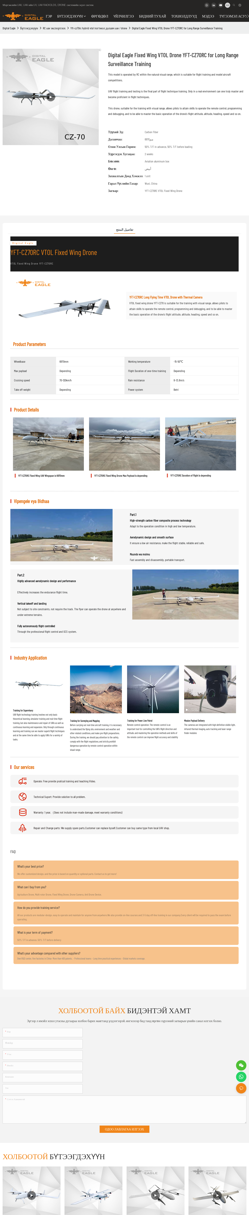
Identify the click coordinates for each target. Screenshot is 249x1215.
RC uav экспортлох (54, 28)
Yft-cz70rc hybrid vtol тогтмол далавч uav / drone (98, 28)
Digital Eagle (9, 28)
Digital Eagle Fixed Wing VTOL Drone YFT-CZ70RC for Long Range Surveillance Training (177, 28)
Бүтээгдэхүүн (29, 28)
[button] (248, 16)
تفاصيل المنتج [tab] (124, 229)
